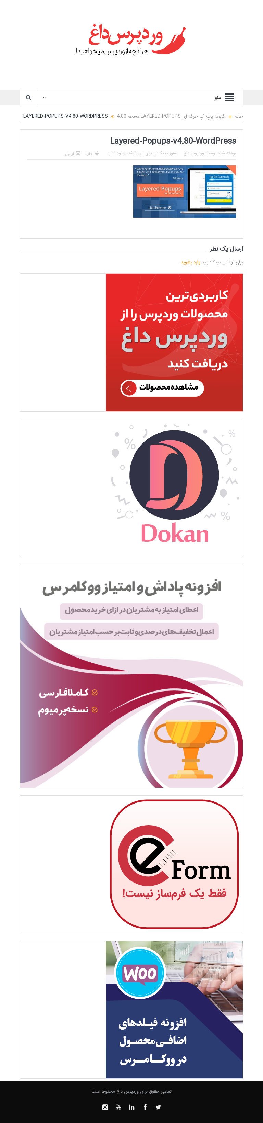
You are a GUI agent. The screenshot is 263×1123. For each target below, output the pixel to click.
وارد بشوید (190, 262)
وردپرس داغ (194, 153)
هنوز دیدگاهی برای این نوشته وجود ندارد (142, 153)
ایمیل (72, 153)
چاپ (92, 153)
